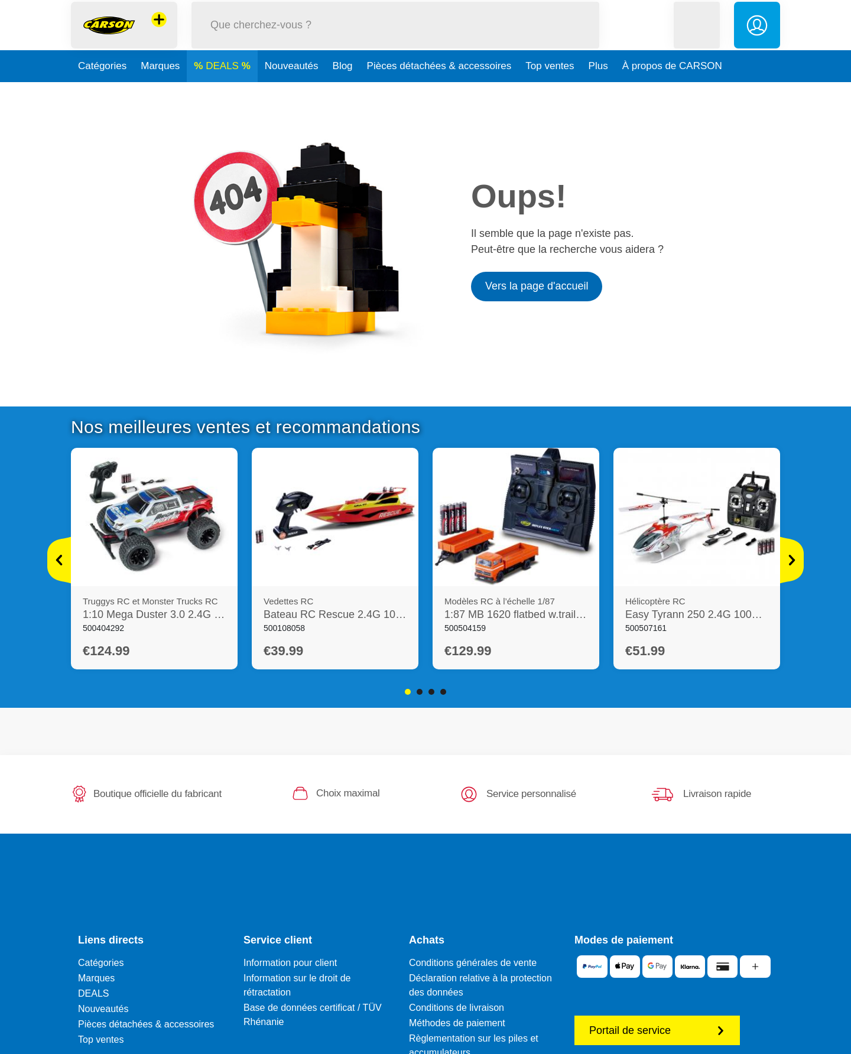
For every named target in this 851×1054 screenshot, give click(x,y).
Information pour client (290, 963)
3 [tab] (431, 692)
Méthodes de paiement (457, 1023)
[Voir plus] (59, 560)
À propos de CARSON (672, 90)
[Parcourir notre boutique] (395, 37)
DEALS (223, 90)
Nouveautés (292, 90)
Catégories (102, 90)
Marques (160, 90)
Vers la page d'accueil (537, 286)
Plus (598, 90)
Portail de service (657, 1030)
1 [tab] (408, 692)
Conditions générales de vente (473, 963)
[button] (697, 37)
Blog (343, 90)
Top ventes (549, 90)
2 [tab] (420, 692)
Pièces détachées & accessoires (439, 90)
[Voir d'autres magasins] (159, 32)
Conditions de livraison (456, 1008)
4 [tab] (443, 692)
